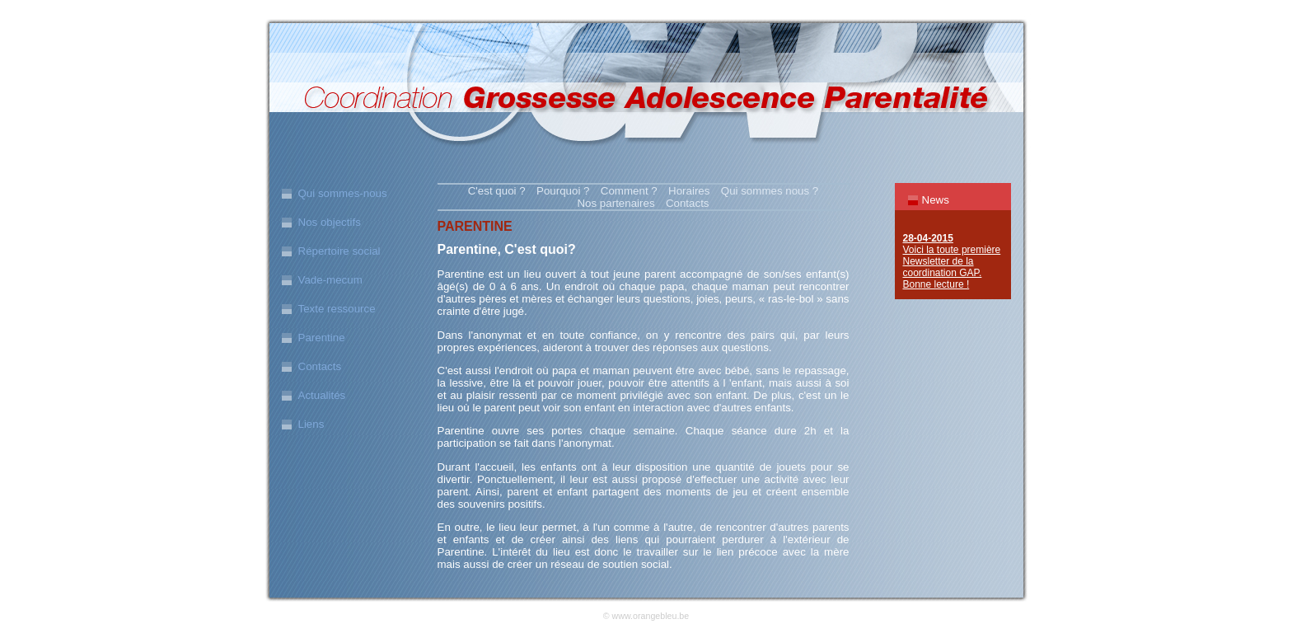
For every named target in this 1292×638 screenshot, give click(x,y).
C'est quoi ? (497, 191)
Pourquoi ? (562, 191)
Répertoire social (339, 251)
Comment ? (629, 191)
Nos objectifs (329, 222)
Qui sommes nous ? (770, 191)
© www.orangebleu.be (646, 616)
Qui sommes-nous (342, 193)
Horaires (688, 191)
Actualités (322, 395)
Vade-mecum (330, 280)
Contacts (320, 366)
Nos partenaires (615, 203)
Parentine (321, 337)
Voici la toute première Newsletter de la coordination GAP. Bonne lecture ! (952, 261)
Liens (311, 424)
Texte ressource (337, 309)
